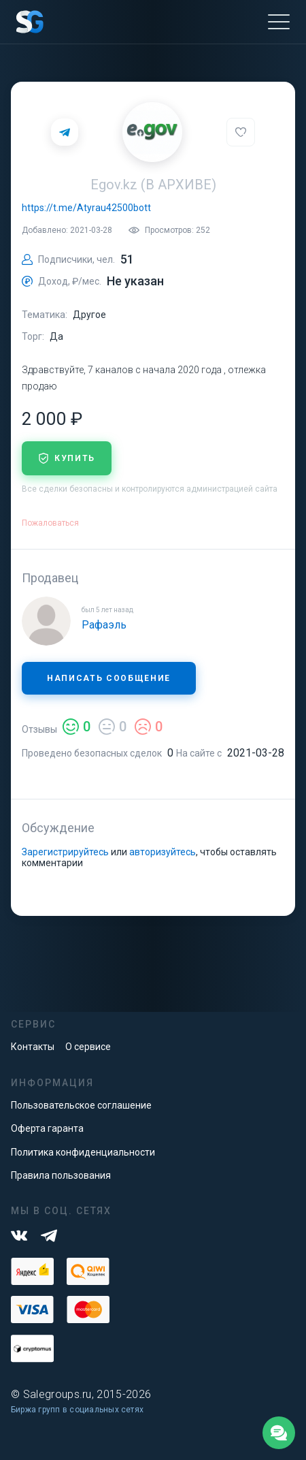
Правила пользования (61, 1175)
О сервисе (88, 1046)
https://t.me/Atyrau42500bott (86, 207)
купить (66, 458)
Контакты (32, 1046)
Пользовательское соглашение (81, 1105)
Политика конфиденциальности (83, 1152)
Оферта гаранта (47, 1128)
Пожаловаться (50, 523)
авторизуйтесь (162, 851)
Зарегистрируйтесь (65, 851)
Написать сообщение (109, 678)
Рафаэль (104, 624)
